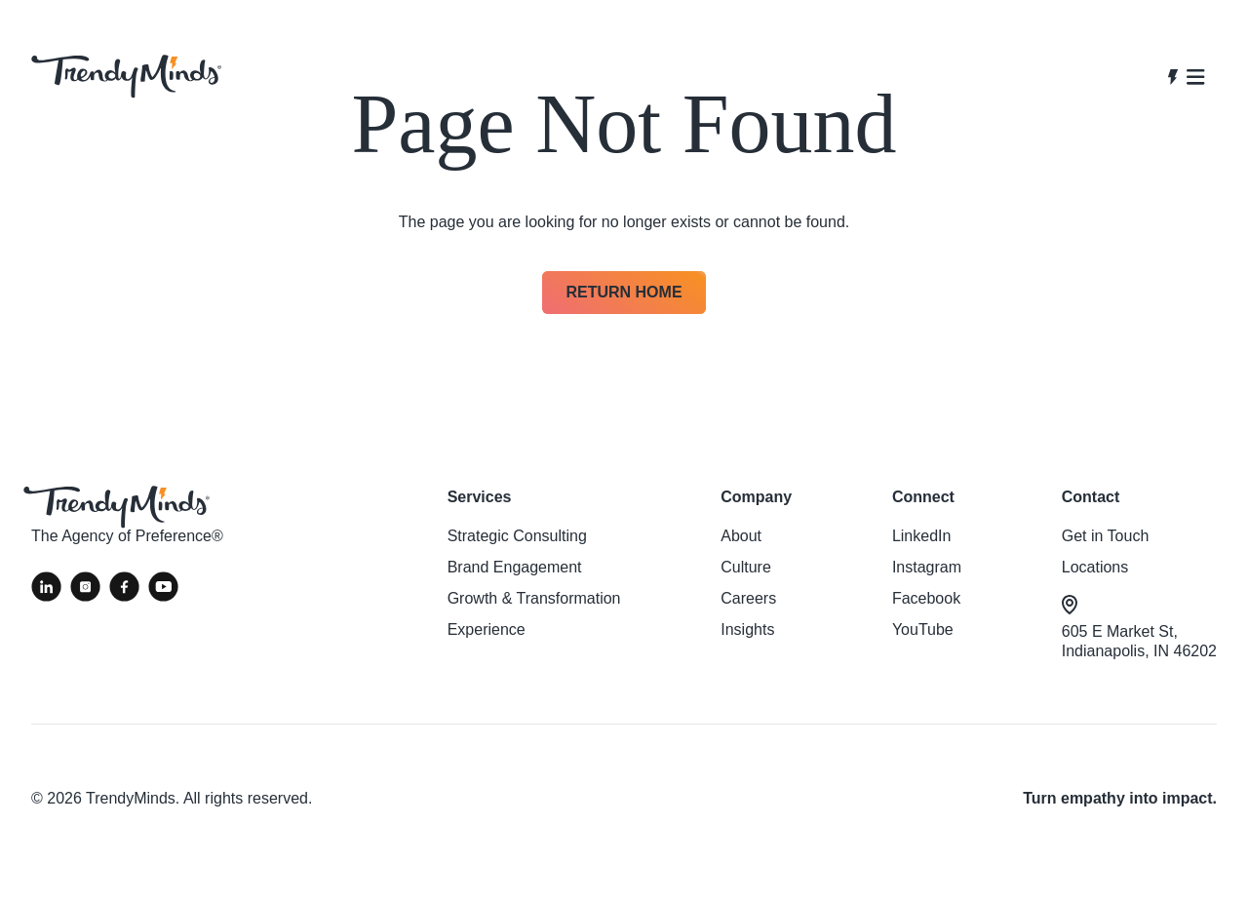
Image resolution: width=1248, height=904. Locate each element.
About (741, 536)
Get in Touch (1106, 536)
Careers (748, 598)
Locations (1095, 567)
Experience (487, 629)
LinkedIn (922, 536)
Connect (923, 497)
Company (756, 497)
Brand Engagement (515, 567)
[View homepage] (126, 76)
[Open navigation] (1186, 77)
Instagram (926, 567)
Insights (747, 629)
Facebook (926, 598)
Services (480, 497)
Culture (746, 567)
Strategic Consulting (517, 536)
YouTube (923, 629)
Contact (1091, 497)
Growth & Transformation (534, 598)
